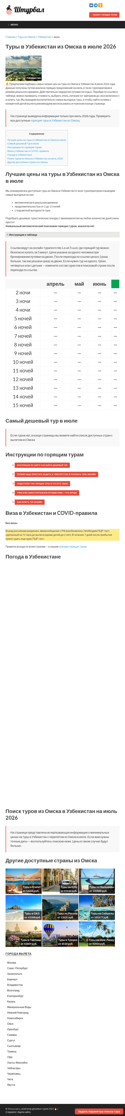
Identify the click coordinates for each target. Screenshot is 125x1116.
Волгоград (13, 990)
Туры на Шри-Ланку (101, 939)
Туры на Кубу (69, 886)
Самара (12, 1034)
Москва (11, 962)
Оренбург (13, 1029)
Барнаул (12, 979)
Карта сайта (24, 1112)
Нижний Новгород (17, 1012)
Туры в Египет (32, 886)
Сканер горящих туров (104, 15)
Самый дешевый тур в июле (23, 143)
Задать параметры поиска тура (99, 1111)
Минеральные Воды (19, 1007)
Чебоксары (14, 1068)
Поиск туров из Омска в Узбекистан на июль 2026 (35, 158)
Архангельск (14, 973)
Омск (10, 1023)
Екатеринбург (15, 995)
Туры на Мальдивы (101, 886)
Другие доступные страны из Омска (27, 162)
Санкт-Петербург (17, 968)
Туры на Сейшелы (102, 913)
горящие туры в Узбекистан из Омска (55, 120)
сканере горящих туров (72, 546)
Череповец (13, 1073)
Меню (14, 24)
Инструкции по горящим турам (24, 147)
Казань (11, 1001)
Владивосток (15, 984)
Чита (10, 1079)
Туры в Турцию (67, 939)
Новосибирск (15, 1018)
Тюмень (12, 1051)
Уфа (9, 1057)
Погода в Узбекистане (19, 154)
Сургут (11, 1040)
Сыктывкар (14, 1045)
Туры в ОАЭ (31, 913)
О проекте (11, 1112)
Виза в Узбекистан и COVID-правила (28, 150)
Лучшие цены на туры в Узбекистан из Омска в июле (36, 139)
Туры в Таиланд (31, 939)
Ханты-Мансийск (17, 1062)
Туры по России (67, 913)
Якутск (11, 1084)
